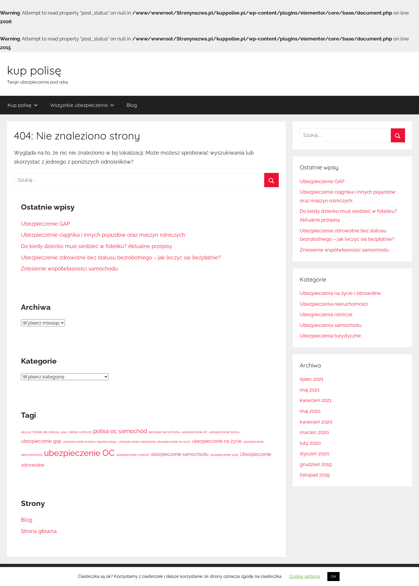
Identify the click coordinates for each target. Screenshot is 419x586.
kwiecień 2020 (316, 422)
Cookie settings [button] (304, 576)
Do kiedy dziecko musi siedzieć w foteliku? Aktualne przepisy (96, 246)
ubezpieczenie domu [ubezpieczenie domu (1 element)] (224, 432)
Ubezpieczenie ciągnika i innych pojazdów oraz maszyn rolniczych (103, 235)
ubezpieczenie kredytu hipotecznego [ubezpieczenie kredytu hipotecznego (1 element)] (90, 441)
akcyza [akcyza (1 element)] (26, 432)
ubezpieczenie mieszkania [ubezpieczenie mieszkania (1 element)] (137, 441)
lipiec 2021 (311, 379)
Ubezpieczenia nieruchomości (334, 304)
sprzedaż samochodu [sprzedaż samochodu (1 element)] (164, 432)
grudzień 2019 (316, 464)
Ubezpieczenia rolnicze (326, 314)
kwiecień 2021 (315, 400)
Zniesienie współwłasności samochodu (69, 268)
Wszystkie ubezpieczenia (82, 105)
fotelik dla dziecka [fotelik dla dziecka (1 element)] (46, 432)
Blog (132, 105)
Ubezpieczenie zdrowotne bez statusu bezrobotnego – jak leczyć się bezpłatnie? (121, 257)
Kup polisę (23, 105)
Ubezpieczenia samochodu (330, 325)
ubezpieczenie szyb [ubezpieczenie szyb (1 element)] (224, 454)
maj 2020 (310, 411)
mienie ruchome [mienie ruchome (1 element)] (80, 432)
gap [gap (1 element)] (64, 432)
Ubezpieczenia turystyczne (330, 336)
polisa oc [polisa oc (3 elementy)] (105, 431)
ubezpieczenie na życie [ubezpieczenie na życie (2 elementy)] (217, 441)
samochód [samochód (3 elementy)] (132, 431)
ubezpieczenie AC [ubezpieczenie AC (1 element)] (194, 432)
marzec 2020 (314, 432)
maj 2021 (309, 390)
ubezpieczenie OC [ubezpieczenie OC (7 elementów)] (79, 453)
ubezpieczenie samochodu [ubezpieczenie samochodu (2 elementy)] (179, 454)
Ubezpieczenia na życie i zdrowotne (340, 293)
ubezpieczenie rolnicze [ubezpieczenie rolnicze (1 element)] (132, 454)
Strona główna (39, 531)
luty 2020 (310, 443)
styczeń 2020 (314, 453)
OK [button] (333, 576)
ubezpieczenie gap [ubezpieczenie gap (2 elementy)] (41, 441)
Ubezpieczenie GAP (45, 224)
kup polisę (34, 70)
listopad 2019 (315, 475)
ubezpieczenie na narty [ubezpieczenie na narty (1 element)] (174, 441)
